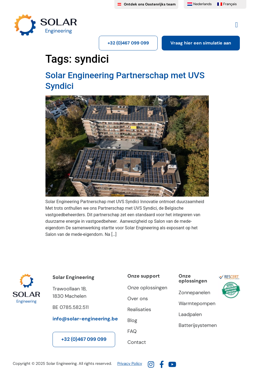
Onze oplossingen (147, 287)
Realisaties (139, 309)
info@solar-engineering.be (85, 318)
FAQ (132, 331)
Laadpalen (190, 314)
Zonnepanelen (194, 292)
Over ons (137, 298)
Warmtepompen (196, 303)
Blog (132, 320)
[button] (236, 25)
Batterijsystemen (196, 325)
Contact (136, 342)
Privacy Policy (129, 363)
